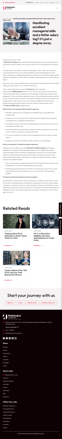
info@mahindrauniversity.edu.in (13, 333)
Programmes (6, 353)
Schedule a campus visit (48, 303)
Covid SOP (6, 424)
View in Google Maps (11, 327)
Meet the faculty (32, 303)
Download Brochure (8, 409)
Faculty (42, 2)
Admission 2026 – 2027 (11, 375)
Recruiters (52, 2)
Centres (5, 356)
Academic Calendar (8, 381)
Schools (5, 350)
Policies (5, 427)
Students (37, 2)
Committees (6, 421)
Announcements (10, 2)
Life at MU (5, 359)
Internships (6, 384)
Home (4, 18)
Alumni (47, 2)
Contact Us (6, 397)
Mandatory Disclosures (9, 406)
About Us (5, 347)
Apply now (10, 303)
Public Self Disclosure (9, 412)
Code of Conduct (7, 415)
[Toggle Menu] (57, 8)
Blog (9, 18)
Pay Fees (5, 378)
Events (5, 366)
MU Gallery (6, 362)
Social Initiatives (7, 418)
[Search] (57, 2)
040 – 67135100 (9, 330)
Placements (6, 390)
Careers (20, 303)
